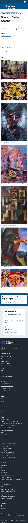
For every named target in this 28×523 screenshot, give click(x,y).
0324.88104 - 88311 (11, 425)
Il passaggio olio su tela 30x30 (8, 266)
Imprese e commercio (6, 388)
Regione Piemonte (5, 1)
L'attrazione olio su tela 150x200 (9, 80)
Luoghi (2, 409)
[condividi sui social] (4, 29)
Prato (2, 288)
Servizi (17, 514)
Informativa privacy (5, 484)
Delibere (3, 468)
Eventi (2, 412)
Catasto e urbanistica (6, 383)
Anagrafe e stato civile (6, 379)
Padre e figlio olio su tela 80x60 (8, 225)
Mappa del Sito (20, 515)
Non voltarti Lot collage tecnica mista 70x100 (12, 184)
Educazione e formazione (7, 386)
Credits (8, 515)
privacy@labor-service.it (11, 457)
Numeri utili (4, 435)
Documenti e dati (5, 359)
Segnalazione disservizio (7, 495)
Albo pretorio (4, 465)
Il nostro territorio (5, 13)
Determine (3, 470)
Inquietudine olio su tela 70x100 (9, 142)
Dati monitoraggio (5, 514)
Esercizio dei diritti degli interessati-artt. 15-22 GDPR (13, 481)
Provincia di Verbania (6, 477)
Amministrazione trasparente (8, 491)
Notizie (2, 399)
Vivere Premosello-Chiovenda (11, 12)
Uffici (2, 370)
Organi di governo (5, 363)
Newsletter (3, 508)
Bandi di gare (4, 472)
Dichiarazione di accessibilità (8, 489)
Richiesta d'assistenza (6, 498)
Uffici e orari (4, 432)
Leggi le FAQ (4, 493)
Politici (2, 368)
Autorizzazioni (4, 381)
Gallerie (12, 13)
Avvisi (2, 401)
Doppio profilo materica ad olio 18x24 (10, 101)
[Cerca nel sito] (23, 6)
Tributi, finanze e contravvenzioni (9, 391)
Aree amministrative (6, 356)
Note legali (3, 487)
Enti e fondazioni (5, 361)
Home (2, 12)
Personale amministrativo (7, 366)
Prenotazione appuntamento (8, 496)
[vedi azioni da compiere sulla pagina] (19, 29)
